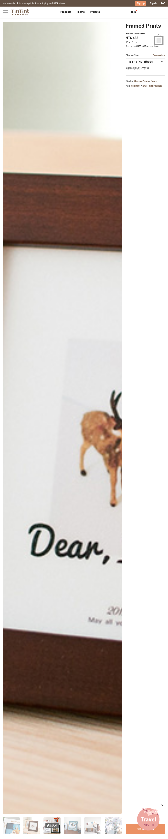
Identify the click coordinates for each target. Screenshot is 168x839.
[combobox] (145, 62)
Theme (80, 11)
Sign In (153, 3)
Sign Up (141, 3)
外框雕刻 (135, 86)
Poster (154, 81)
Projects (95, 11)
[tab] (66, 12)
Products (65, 11)
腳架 (144, 86)
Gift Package (155, 86)
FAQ (163, 3)
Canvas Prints (141, 81)
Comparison (159, 55)
